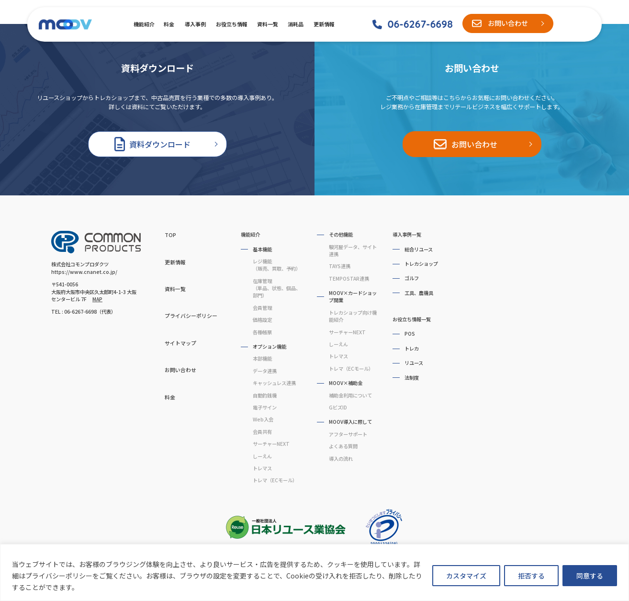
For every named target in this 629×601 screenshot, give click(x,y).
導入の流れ (341, 458)
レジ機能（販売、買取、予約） (277, 265)
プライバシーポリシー (191, 315)
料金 (169, 24)
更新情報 (324, 24)
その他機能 (341, 234)
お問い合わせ (508, 23)
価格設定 (262, 319)
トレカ (411, 348)
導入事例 (195, 24)
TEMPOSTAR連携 (349, 278)
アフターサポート (348, 434)
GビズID (338, 407)
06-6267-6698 (420, 24)
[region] (314, 572)
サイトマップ (180, 343)
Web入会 (263, 419)
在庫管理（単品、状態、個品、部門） (277, 288)
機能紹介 (144, 24)
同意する (589, 575)
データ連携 (265, 370)
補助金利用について (350, 395)
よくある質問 (343, 446)
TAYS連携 (339, 266)
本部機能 (262, 358)
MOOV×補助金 (345, 382)
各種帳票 (262, 332)
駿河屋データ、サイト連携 (353, 250)
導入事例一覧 (407, 234)
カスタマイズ (466, 575)
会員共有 (262, 431)
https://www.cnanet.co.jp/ (84, 271)
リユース (413, 362)
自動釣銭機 (265, 395)
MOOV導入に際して (350, 421)
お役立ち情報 (231, 24)
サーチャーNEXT (271, 443)
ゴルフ (411, 278)
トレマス (262, 468)
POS (409, 333)
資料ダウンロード (160, 144)
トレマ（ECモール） (275, 480)
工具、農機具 (418, 292)
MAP (97, 299)
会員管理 (262, 307)
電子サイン (265, 407)
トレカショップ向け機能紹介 (353, 316)
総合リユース (418, 249)
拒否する (531, 575)
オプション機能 (269, 346)
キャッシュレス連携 (274, 382)
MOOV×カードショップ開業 (353, 296)
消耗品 (295, 24)
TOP (170, 234)
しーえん (262, 456)
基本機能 (262, 249)
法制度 (411, 377)
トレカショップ (421, 263)
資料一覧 (267, 24)
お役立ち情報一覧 (412, 319)
